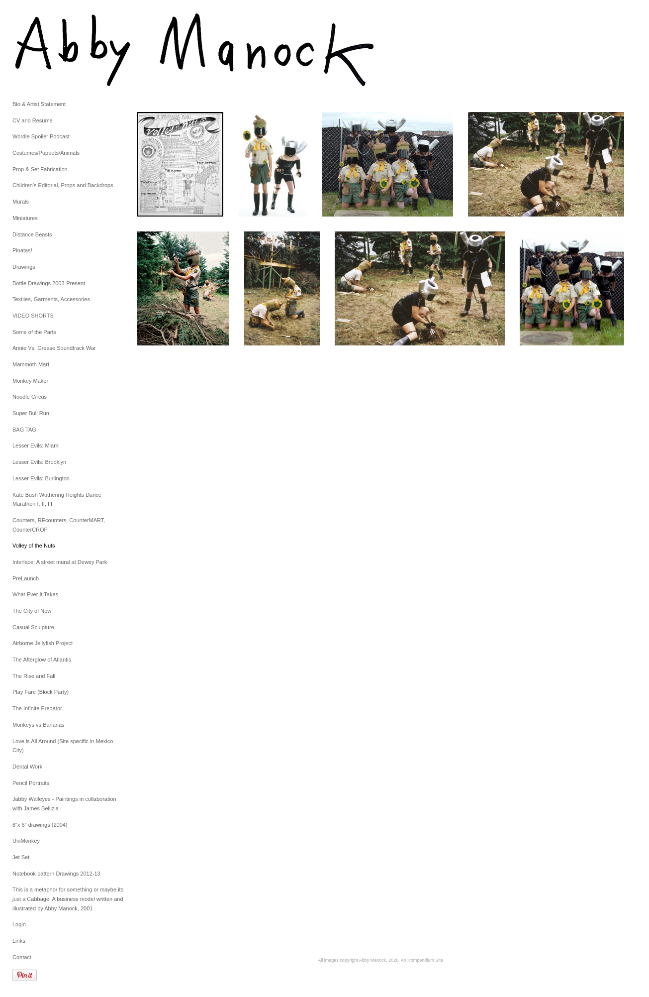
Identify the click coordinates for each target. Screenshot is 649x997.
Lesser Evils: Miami (36, 445)
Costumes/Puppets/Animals (46, 153)
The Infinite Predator (37, 708)
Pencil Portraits (30, 783)
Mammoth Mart (30, 364)
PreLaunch (25, 578)
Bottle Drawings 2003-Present (48, 283)
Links (18, 941)
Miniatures (25, 218)
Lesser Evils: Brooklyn (39, 462)
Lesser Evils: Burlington (41, 478)
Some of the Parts (34, 332)
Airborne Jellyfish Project (42, 643)
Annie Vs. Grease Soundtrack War (54, 348)
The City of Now (31, 611)
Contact (21, 957)
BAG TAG (24, 430)
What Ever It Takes (35, 594)
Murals (20, 202)
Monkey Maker (30, 381)
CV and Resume (32, 120)
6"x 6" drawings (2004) (40, 825)
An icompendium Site (422, 960)
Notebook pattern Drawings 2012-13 (56, 874)
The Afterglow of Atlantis (41, 660)
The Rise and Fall (33, 676)
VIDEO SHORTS (33, 316)
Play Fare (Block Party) (40, 692)
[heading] (37, 49)
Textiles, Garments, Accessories (51, 299)
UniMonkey (26, 841)
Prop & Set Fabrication (40, 169)
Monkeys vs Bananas (38, 725)
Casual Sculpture (33, 627)
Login (19, 924)
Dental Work (27, 767)
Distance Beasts (32, 234)
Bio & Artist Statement (39, 104)
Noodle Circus (29, 397)
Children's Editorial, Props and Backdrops (62, 185)
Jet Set (20, 857)
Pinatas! (22, 250)
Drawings (23, 267)
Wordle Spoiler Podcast (41, 136)
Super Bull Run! (31, 413)
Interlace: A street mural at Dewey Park (59, 562)
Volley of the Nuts (33, 546)
